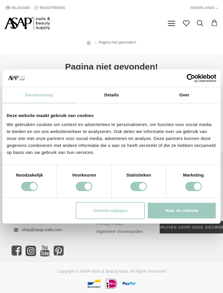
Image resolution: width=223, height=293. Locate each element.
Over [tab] (184, 94)
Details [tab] (111, 94)
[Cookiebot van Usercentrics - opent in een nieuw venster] (191, 78)
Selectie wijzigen (110, 210)
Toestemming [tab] (39, 94)
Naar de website (181, 210)
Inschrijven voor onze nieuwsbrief (191, 227)
